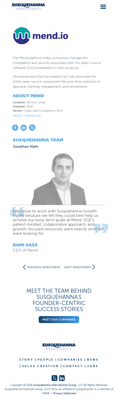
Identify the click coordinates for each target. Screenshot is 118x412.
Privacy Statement (64, 393)
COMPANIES (70, 359)
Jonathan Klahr (26, 146)
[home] (27, 6)
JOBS (92, 366)
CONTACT (73, 366)
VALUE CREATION (40, 366)
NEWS (93, 359)
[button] (102, 6)
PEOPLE (46, 359)
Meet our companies (58, 319)
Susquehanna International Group (54, 385)
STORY (26, 359)
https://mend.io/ (27, 115)
